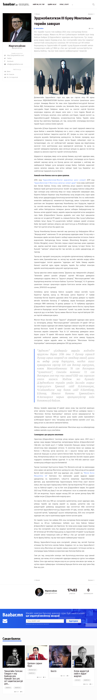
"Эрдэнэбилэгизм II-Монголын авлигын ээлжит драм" (55, 183)
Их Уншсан (9, 74)
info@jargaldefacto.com (13, 64)
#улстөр (77, 680)
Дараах (91, 14)
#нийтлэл (17, 687)
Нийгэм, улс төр (38, 4)
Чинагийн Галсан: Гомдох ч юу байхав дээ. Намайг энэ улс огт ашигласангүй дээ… (13, 677)
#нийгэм (8, 687)
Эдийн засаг (52, 4)
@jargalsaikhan (17, 48)
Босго (53, 671)
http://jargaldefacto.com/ (14, 55)
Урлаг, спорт (64, 4)
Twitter (8, 58)
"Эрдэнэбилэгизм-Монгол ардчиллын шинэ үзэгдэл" (64, 180)
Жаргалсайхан (39, 28)
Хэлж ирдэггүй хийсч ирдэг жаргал (81, 674)
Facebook (8, 61)
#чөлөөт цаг (32, 670)
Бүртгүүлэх (73, 621)
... (72, 4)
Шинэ (7, 71)
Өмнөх (37, 14)
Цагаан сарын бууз (35, 664)
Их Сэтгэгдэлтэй (11, 77)
